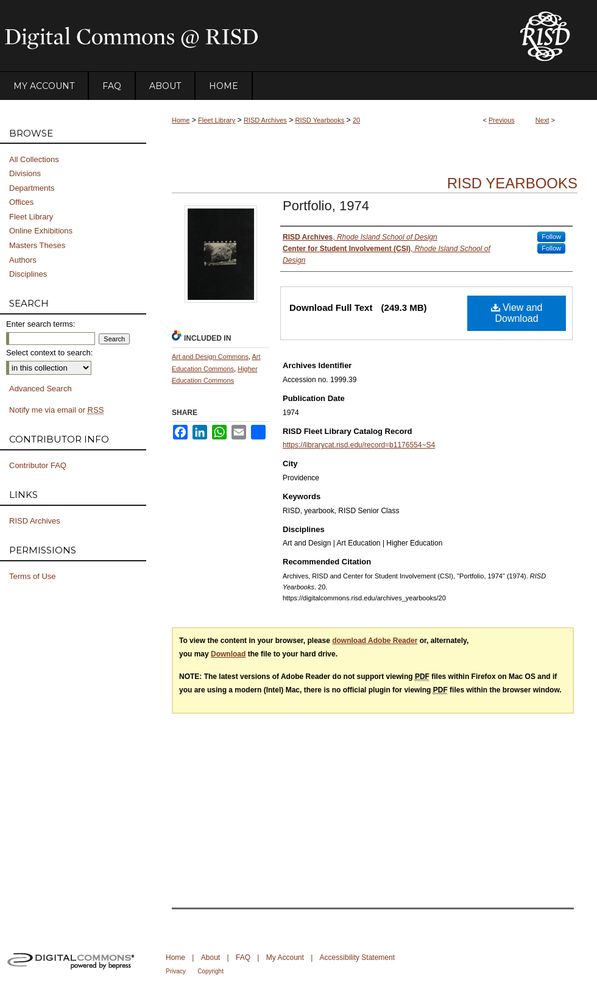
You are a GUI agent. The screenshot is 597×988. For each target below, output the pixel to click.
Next (542, 120)
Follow (551, 236)
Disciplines (28, 274)
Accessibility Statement (357, 957)
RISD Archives (265, 120)
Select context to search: (49, 352)
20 (356, 120)
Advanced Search (40, 388)
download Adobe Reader (374, 640)
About (210, 957)
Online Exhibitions (40, 230)
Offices (21, 202)
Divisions (25, 173)
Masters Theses (37, 245)
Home (180, 120)
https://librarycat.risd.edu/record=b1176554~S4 (359, 445)
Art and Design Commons (210, 356)
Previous (502, 120)
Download (228, 654)
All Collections (34, 159)
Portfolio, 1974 (326, 205)
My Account (285, 957)
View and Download (517, 313)
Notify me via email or (56, 410)
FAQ (243, 957)
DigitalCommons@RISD (250, 36)
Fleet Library (216, 120)
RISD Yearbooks (320, 120)
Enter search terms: (40, 324)
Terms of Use (32, 576)
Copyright (210, 971)
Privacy (176, 971)
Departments (31, 188)
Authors (23, 260)
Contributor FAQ (37, 465)
